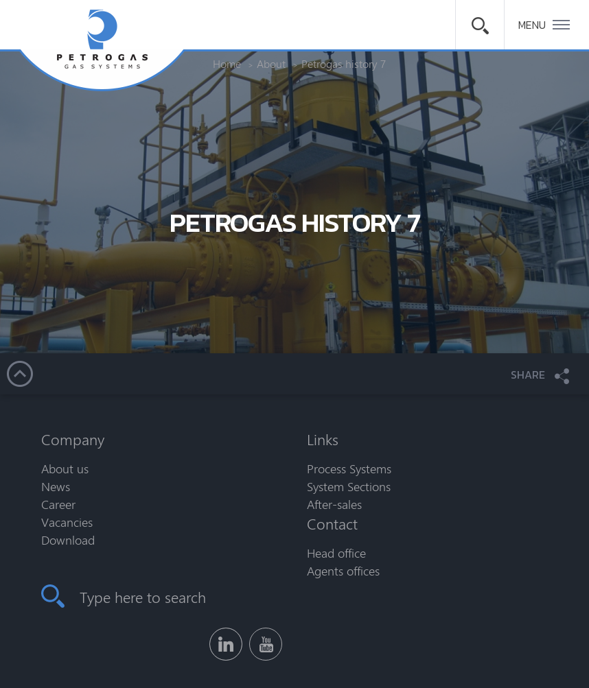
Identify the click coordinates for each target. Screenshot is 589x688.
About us (65, 468)
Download (68, 540)
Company (72, 439)
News (55, 486)
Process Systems (349, 468)
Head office (336, 553)
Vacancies (67, 522)
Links (322, 439)
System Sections (349, 486)
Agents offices (343, 570)
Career (58, 504)
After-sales (334, 504)
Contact (332, 523)
